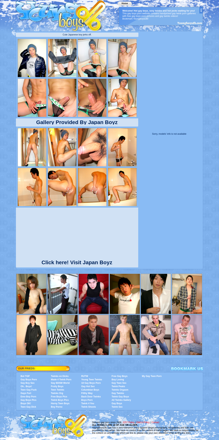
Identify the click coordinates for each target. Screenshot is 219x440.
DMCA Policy (143, 422)
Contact (155, 422)
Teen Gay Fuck (29, 389)
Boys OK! (26, 403)
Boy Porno (57, 407)
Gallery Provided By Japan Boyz (77, 122)
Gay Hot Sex (88, 386)
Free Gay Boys (120, 376)
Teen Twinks (57, 389)
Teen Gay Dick (28, 407)
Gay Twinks (118, 393)
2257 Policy (128, 422)
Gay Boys (117, 403)
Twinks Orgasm (120, 389)
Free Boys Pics (59, 396)
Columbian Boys (90, 389)
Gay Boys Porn (29, 379)
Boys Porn (87, 400)
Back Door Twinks (91, 396)
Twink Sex (117, 407)
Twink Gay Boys (120, 396)
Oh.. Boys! (26, 386)
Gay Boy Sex (28, 383)
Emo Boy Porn (28, 396)
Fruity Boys (57, 386)
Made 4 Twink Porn (61, 379)
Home (125, 3)
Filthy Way (87, 393)
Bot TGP (25, 376)
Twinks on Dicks (60, 376)
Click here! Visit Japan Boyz (77, 261)
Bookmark (187, 368)
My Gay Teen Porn (152, 376)
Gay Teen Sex (119, 383)
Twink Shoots (88, 407)
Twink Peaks (118, 386)
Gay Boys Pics (28, 400)
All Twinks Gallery (121, 400)
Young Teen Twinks (91, 379)
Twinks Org (57, 393)
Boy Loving (118, 379)
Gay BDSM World (60, 383)
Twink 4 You (87, 403)
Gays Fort (26, 393)
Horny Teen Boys (60, 403)
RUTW (84, 376)
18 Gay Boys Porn (91, 383)
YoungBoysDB (63, 14)
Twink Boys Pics (60, 400)
